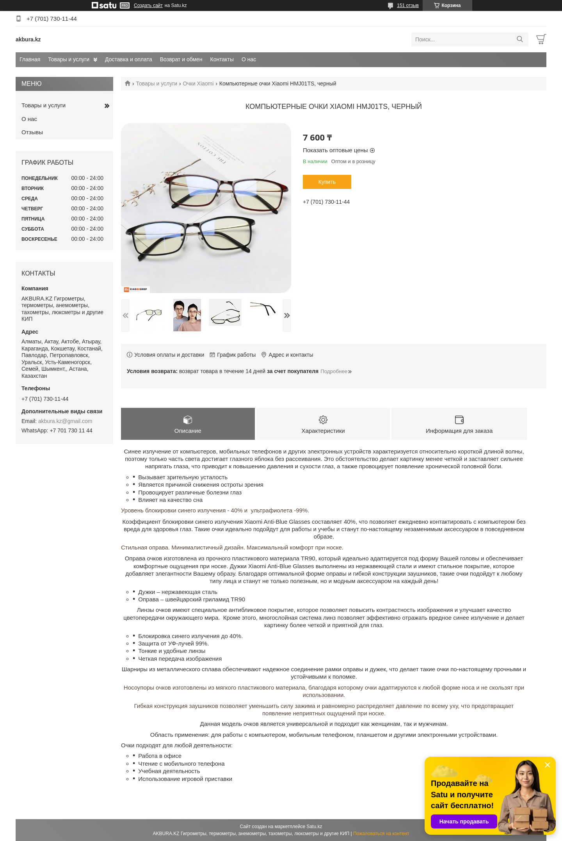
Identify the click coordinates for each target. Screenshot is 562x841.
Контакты (222, 59)
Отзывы (32, 132)
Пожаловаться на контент (381, 833)
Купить (327, 182)
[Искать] (519, 39)
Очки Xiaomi (198, 83)
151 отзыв (408, 5)
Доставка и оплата (128, 59)
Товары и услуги (68, 59)
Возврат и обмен (181, 59)
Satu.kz (314, 826)
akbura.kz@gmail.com (65, 421)
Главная (30, 59)
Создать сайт (148, 5)
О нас (249, 59)
